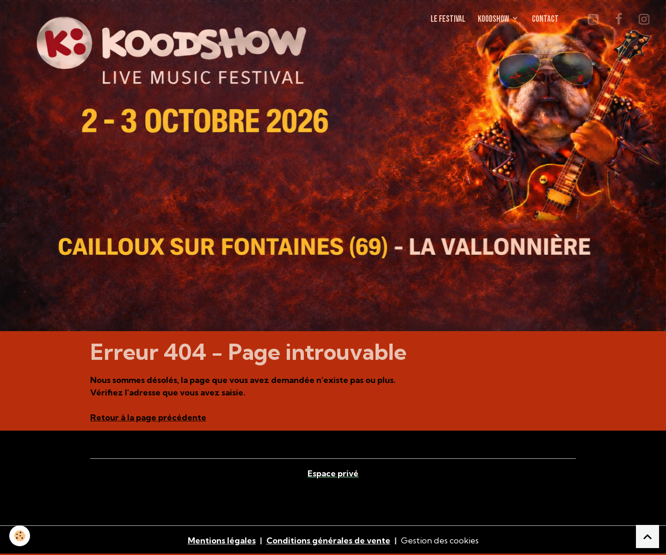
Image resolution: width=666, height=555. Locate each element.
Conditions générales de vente (328, 540)
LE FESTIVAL (448, 19)
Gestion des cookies (440, 540)
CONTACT (545, 19)
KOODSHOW (494, 19)
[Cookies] (19, 535)
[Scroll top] (647, 536)
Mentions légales (222, 540)
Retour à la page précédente (148, 417)
